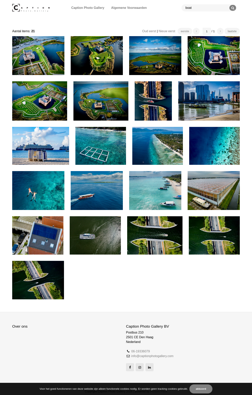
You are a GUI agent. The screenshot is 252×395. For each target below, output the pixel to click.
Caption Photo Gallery (87, 7)
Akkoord (201, 388)
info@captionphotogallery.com (152, 356)
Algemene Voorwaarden (129, 7)
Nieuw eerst (167, 31)
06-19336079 (140, 351)
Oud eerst (149, 31)
